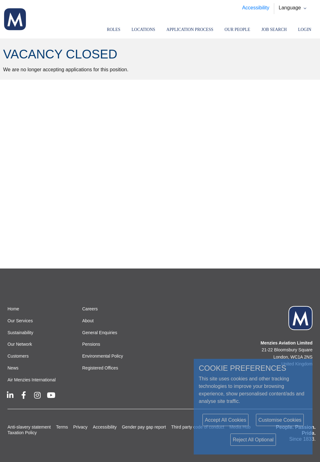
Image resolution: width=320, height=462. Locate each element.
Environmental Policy (102, 356)
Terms (62, 426)
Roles (113, 29)
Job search (274, 29)
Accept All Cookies (225, 420)
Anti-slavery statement (29, 426)
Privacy (80, 426)
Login (304, 29)
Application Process (190, 29)
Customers (18, 356)
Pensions (91, 344)
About (88, 320)
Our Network (20, 344)
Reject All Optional (253, 439)
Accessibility (255, 7)
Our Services (20, 320)
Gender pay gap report (144, 426)
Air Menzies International (32, 379)
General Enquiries (99, 332)
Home (13, 308)
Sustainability (20, 332)
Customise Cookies (280, 420)
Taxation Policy (22, 432)
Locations (143, 29)
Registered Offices (100, 367)
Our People (237, 29)
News (13, 367)
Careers (90, 308)
